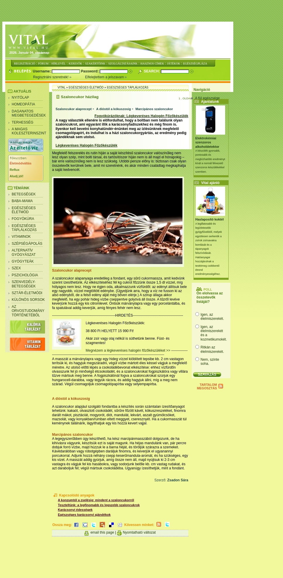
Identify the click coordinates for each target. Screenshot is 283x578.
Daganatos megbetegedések (29, 113)
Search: (152, 71)
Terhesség (22, 122)
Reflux (15, 169)
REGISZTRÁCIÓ (24, 63)
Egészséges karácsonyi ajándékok (84, 514)
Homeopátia (23, 104)
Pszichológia (25, 275)
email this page (102, 532)
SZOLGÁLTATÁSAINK (122, 63)
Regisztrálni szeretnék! (59, 77)
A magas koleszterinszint (29, 131)
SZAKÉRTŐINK (95, 63)
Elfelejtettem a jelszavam (106, 77)
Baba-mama (22, 201)
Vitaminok (21, 237)
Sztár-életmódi (27, 293)
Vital (61, 87)
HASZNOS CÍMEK (152, 63)
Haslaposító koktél (209, 219)
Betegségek (24, 194)
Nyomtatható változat (139, 532)
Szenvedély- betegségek (24, 284)
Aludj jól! (16, 176)
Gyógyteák (23, 261)
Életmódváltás (21, 163)
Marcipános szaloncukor (154, 109)
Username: (42, 71)
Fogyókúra (23, 219)
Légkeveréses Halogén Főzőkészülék (86, 145)
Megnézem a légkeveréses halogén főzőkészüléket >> (128, 350)
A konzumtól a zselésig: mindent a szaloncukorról (96, 500)
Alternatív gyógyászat (24, 252)
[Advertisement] (143, 11)
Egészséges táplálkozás (24, 228)
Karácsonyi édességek (75, 509)
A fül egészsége (207, 98)
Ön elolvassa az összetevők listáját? (209, 297)
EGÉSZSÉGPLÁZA (195, 63)
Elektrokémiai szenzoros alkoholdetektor (207, 142)
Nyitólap (20, 98)
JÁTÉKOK (173, 63)
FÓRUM (43, 63)
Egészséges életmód (24, 210)
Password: (90, 71)
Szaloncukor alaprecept (74, 109)
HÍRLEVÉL (58, 63)
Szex (16, 268)
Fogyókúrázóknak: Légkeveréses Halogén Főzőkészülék (141, 116)
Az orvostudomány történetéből (28, 311)
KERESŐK (75, 63)
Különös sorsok (28, 300)
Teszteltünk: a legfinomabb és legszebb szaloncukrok (99, 505)
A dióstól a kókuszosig (113, 109)
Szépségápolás (27, 244)
